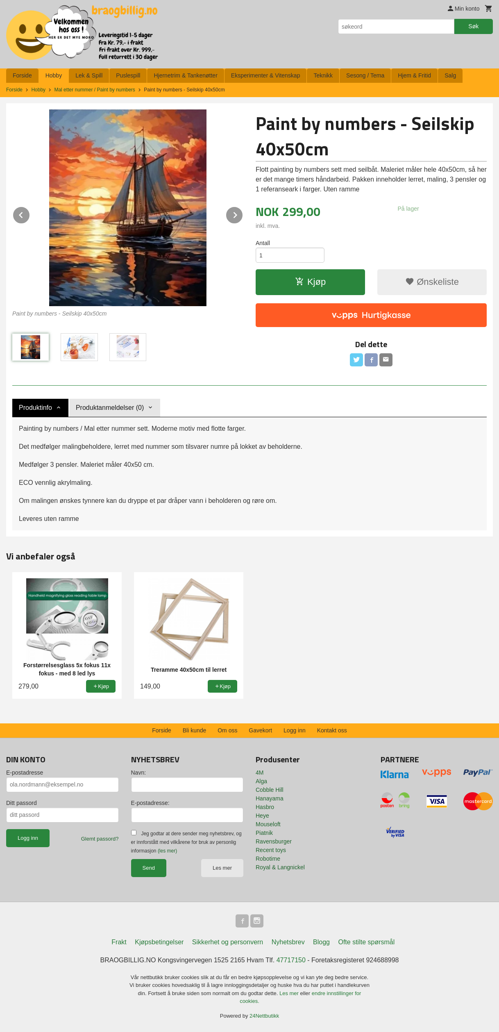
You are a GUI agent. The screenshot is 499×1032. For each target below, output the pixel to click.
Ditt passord (21, 803)
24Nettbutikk (264, 1016)
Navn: (138, 772)
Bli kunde (194, 730)
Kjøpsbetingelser (159, 942)
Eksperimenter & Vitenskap (265, 75)
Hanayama (270, 798)
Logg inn (295, 730)
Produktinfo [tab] (35, 407)
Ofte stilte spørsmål (366, 942)
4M (259, 772)
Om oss (227, 730)
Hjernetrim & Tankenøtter (185, 75)
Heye (262, 815)
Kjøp (310, 282)
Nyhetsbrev (288, 942)
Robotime (268, 858)
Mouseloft (268, 824)
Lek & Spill (88, 75)
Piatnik (264, 833)
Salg (450, 75)
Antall (263, 243)
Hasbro (265, 807)
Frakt (118, 942)
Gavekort (260, 730)
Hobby (53, 75)
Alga (261, 781)
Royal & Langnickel (280, 867)
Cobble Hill (270, 790)
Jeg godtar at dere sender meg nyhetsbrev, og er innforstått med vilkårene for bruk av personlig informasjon (186, 842)
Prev (29, 214)
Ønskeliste (432, 282)
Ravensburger (274, 841)
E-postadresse (24, 772)
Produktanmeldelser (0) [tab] (110, 407)
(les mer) (167, 851)
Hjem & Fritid (414, 75)
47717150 (291, 960)
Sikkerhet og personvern (227, 942)
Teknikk (323, 75)
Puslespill (128, 75)
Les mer (222, 868)
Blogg (321, 942)
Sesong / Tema (365, 75)
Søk (473, 26)
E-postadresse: (150, 803)
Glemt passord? (100, 839)
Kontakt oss (332, 730)
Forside (22, 75)
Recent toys (271, 850)
